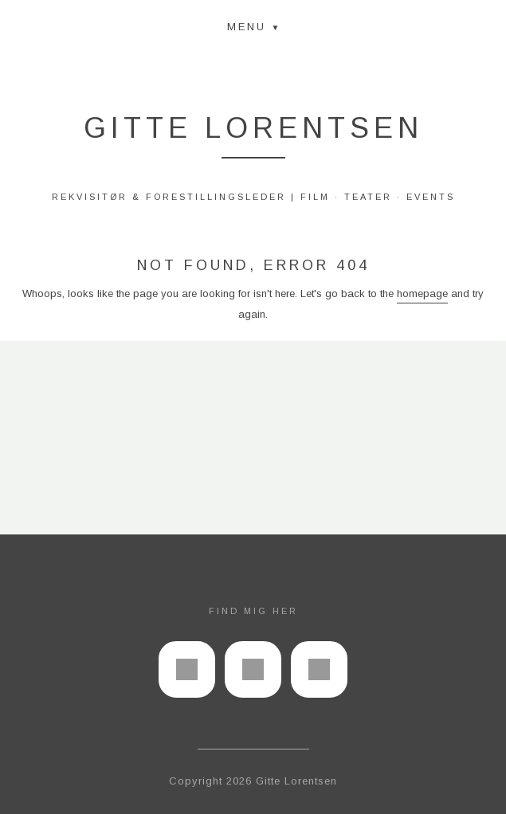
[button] (253, 26)
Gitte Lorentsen (253, 128)
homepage (422, 293)
